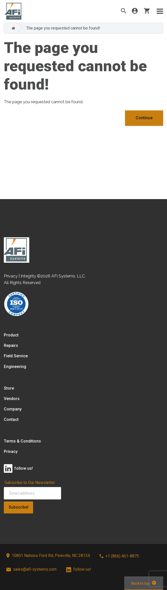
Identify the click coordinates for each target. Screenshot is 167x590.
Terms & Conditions (22, 441)
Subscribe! (19, 507)
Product (11, 335)
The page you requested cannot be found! (63, 28)
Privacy (11, 451)
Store (9, 388)
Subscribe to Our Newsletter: (30, 482)
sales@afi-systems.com (31, 569)
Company (13, 409)
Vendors (12, 398)
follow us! (78, 569)
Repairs (11, 345)
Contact (11, 419)
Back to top (143, 583)
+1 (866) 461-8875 (119, 556)
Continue (144, 117)
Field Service (16, 355)
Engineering (15, 366)
